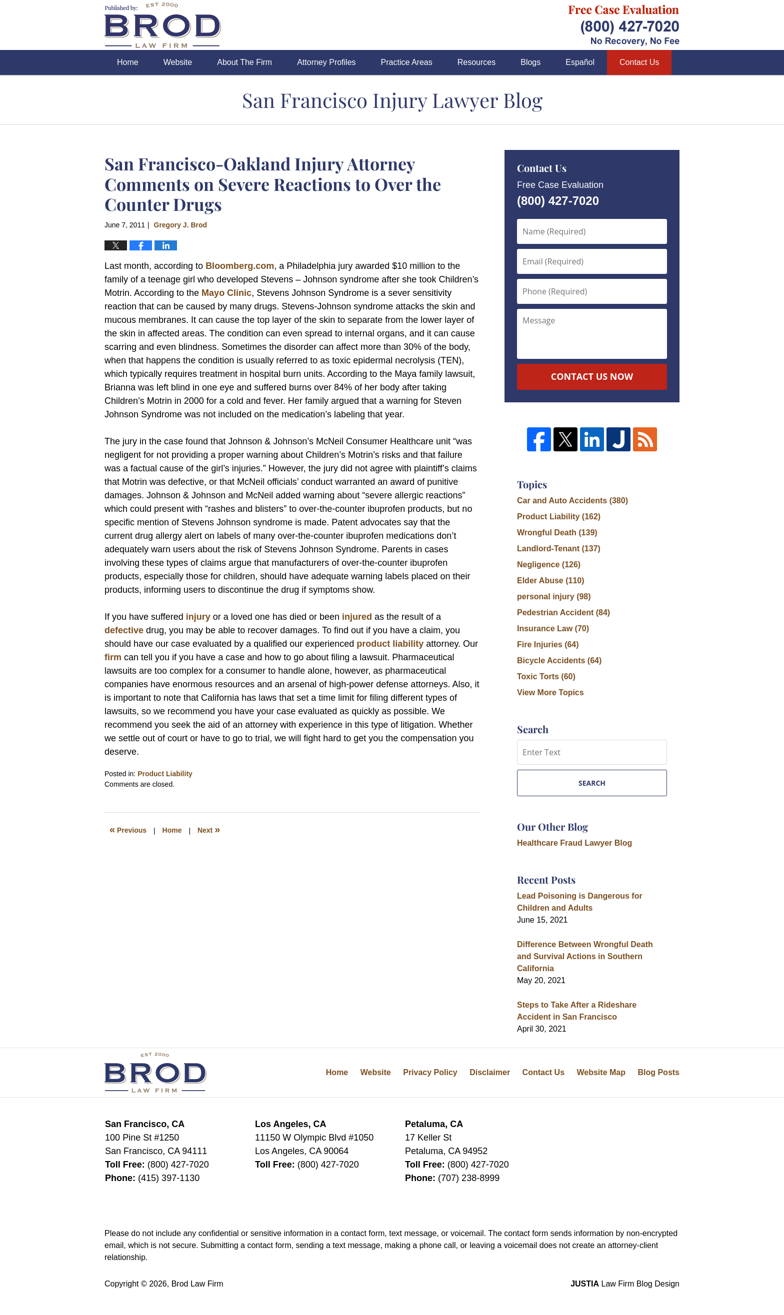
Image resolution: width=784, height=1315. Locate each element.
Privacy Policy (430, 1072)
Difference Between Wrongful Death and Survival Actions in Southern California (585, 956)
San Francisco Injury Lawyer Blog (162, 25)
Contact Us (639, 62)
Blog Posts (659, 1072)
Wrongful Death (557, 532)
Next (209, 829)
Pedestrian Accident (563, 612)
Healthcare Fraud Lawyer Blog (574, 843)
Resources (477, 62)
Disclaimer (490, 1072)
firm (113, 657)
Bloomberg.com (240, 266)
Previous (128, 829)
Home (127, 62)
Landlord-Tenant (558, 548)
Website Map (601, 1072)
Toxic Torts (546, 676)
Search (592, 783)
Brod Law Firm (198, 1284)
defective (124, 630)
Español (580, 62)
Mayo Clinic (227, 293)
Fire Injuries (548, 644)
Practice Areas (406, 62)
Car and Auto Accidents (572, 500)
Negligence (548, 564)
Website (178, 62)
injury (198, 617)
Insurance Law (553, 628)
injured (357, 617)
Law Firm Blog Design (625, 1284)
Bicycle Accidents (559, 660)
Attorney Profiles (326, 62)
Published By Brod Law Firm (624, 25)
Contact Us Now (592, 376)
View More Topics (550, 692)
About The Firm (244, 62)
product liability (391, 644)
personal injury (554, 596)
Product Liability (165, 774)
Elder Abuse (550, 580)
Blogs (530, 62)
